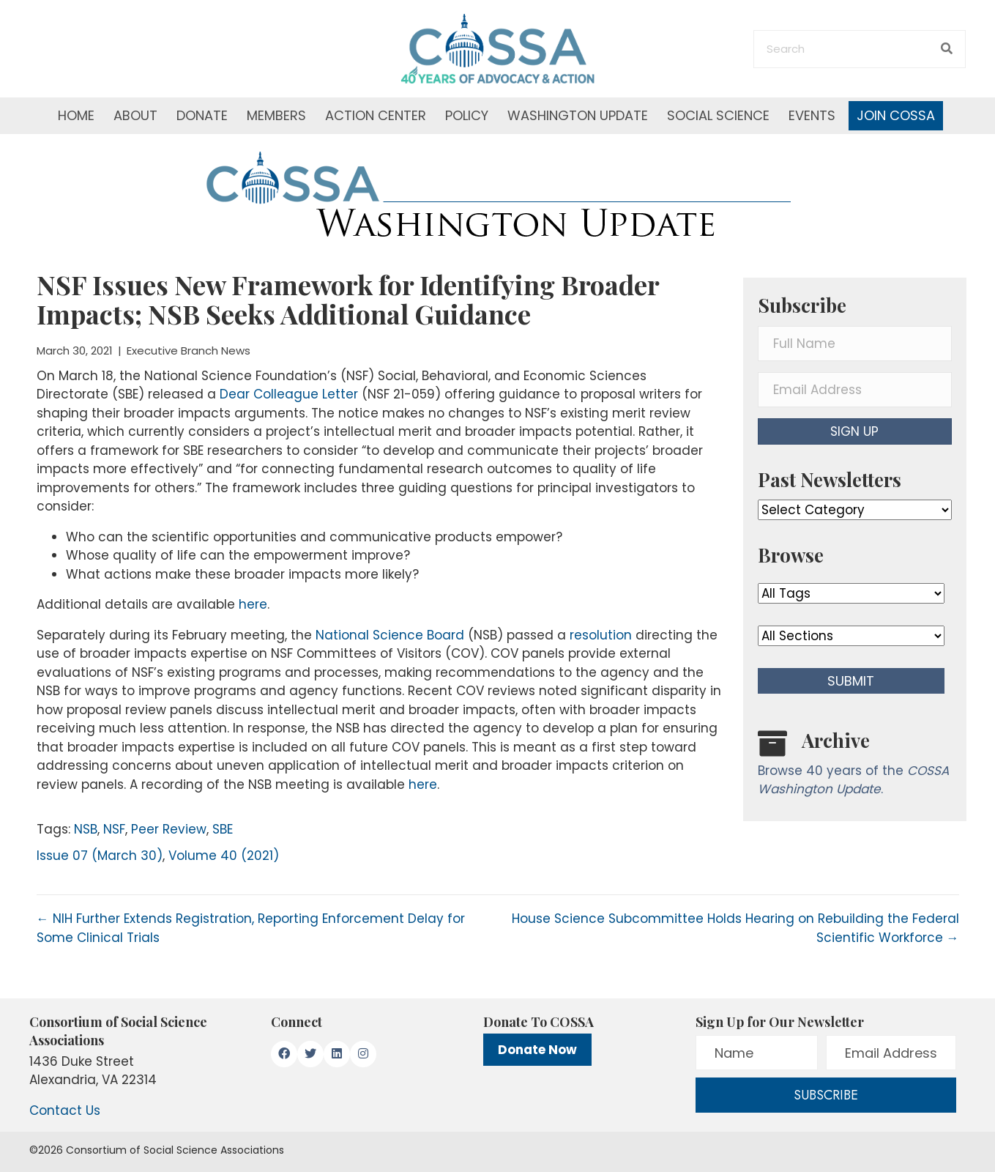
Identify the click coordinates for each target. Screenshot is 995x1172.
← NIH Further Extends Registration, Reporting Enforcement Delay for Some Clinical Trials (251, 928)
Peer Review (168, 829)
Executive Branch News (188, 350)
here (253, 604)
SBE (222, 829)
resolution (601, 635)
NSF (114, 829)
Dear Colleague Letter (289, 394)
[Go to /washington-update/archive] (855, 766)
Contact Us (64, 1110)
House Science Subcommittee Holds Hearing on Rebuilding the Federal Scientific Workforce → (735, 928)
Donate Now (537, 1049)
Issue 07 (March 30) (100, 855)
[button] (855, 431)
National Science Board (390, 635)
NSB (85, 829)
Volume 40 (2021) (223, 855)
